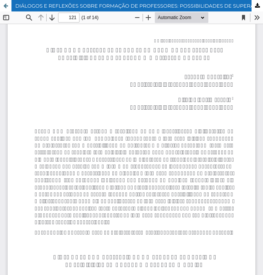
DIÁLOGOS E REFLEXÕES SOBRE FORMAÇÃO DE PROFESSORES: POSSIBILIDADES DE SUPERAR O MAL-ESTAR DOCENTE (139, 6)
